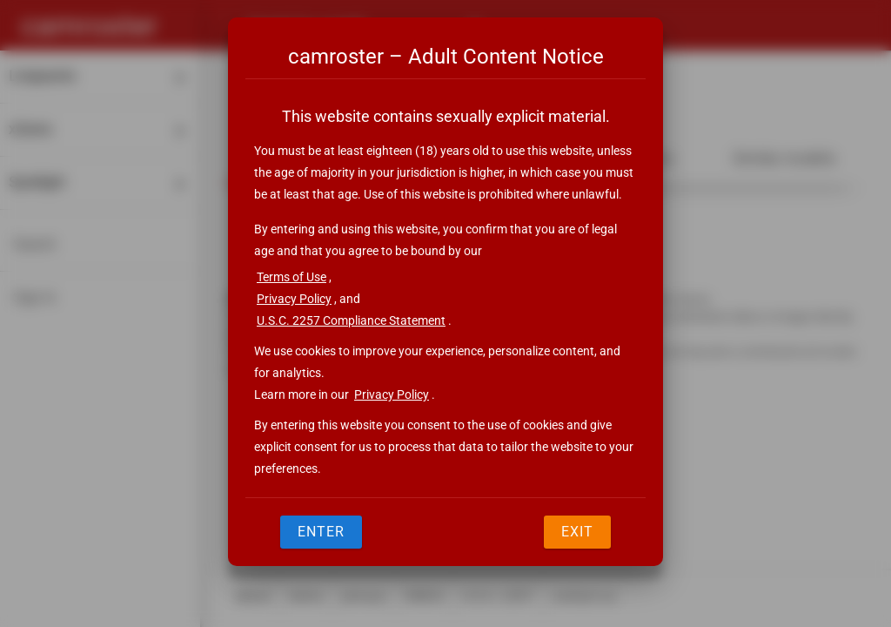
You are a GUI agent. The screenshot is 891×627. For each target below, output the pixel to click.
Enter (321, 531)
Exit (577, 531)
